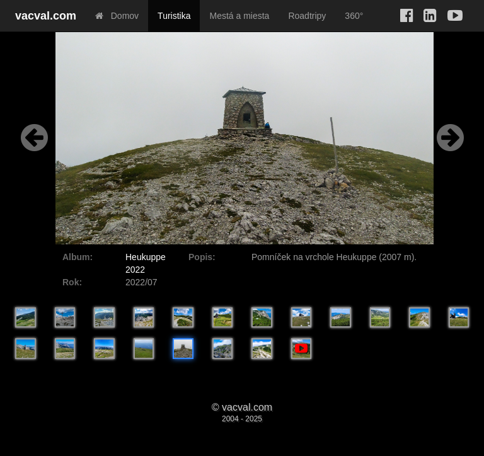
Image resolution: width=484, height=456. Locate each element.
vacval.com (45, 15)
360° (354, 16)
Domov (117, 16)
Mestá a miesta (239, 16)
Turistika (174, 16)
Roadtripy (307, 16)
